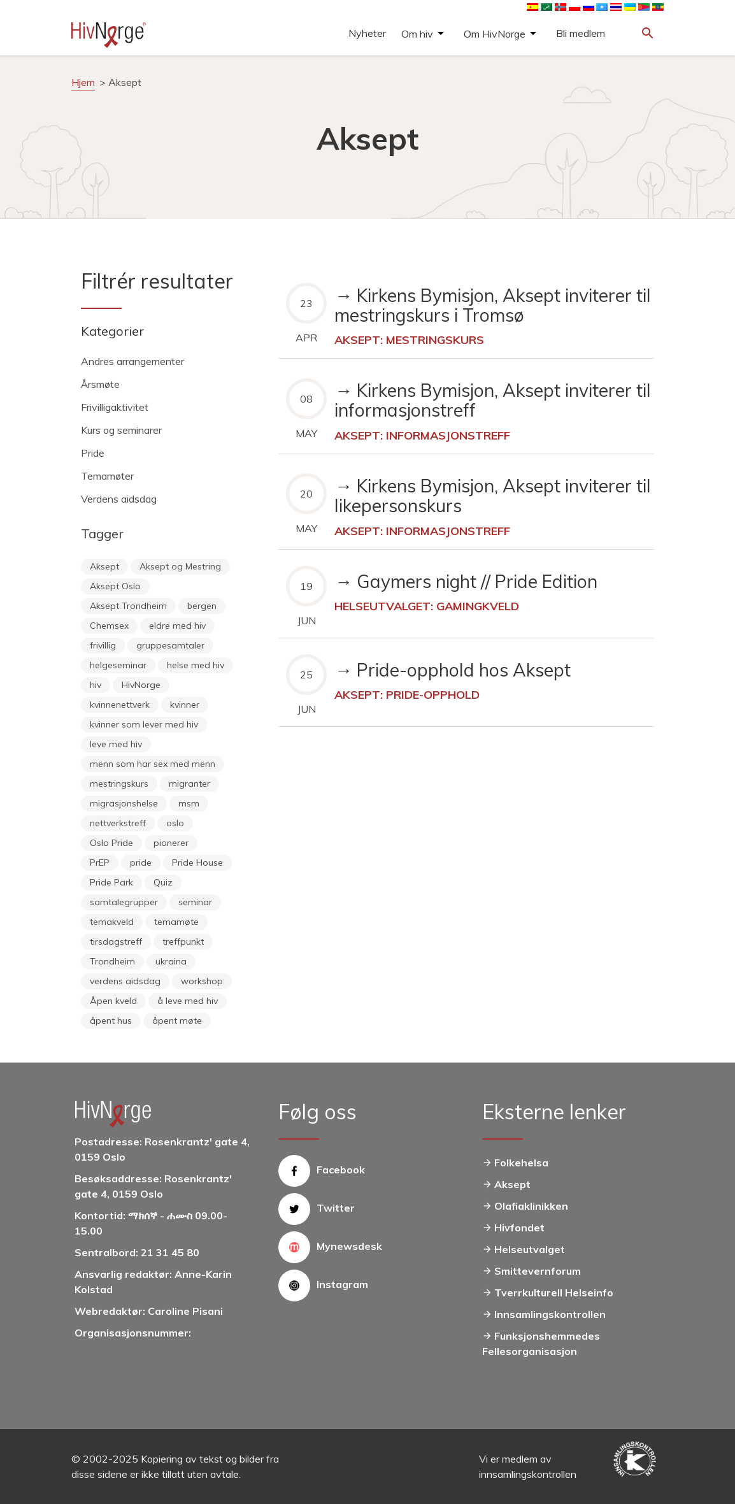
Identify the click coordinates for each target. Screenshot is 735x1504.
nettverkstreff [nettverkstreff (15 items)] (118, 823)
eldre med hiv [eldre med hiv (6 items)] (177, 625)
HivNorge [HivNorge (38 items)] (141, 685)
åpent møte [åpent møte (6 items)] (177, 1020)
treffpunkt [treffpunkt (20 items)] (183, 941)
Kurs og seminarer (121, 430)
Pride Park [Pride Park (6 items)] (111, 882)
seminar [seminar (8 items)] (195, 902)
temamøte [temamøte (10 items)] (176, 921)
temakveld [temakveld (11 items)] (112, 921)
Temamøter (107, 475)
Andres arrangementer (132, 361)
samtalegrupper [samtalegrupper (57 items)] (124, 902)
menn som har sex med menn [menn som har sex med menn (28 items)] (152, 764)
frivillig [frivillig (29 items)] (103, 645)
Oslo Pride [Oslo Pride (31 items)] (111, 843)
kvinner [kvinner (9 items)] (184, 704)
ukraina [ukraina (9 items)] (171, 961)
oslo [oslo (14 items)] (175, 823)
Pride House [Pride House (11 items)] (197, 862)
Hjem (83, 82)
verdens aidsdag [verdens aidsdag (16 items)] (125, 981)
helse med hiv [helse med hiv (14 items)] (195, 665)
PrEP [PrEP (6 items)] (100, 862)
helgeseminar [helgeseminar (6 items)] (118, 665)
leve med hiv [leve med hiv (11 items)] (116, 744)
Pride (92, 453)
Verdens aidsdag (119, 498)
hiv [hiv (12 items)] (95, 685)
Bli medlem (580, 33)
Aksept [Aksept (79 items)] (104, 566)
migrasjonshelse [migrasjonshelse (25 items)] (124, 803)
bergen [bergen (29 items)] (202, 606)
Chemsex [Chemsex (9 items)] (109, 625)
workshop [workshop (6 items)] (202, 981)
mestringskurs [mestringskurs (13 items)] (119, 783)
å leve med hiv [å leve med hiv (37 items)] (187, 1000)
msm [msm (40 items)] (188, 803)
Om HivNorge (494, 33)
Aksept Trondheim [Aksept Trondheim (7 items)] (128, 606)
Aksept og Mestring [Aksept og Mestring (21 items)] (180, 566)
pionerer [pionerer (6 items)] (171, 843)
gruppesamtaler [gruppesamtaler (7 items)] (170, 645)
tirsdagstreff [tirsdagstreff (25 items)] (116, 941)
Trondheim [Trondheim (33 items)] (112, 961)
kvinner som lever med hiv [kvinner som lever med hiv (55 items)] (144, 724)
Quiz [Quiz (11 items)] (163, 882)
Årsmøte (100, 384)
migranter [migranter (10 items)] (189, 783)
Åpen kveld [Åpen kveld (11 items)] (113, 1000)
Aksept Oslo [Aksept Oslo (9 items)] (115, 586)
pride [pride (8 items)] (141, 862)
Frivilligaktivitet (114, 407)
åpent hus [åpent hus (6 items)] (111, 1020)
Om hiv (417, 33)
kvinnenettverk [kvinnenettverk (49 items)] (120, 704)
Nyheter (367, 33)
